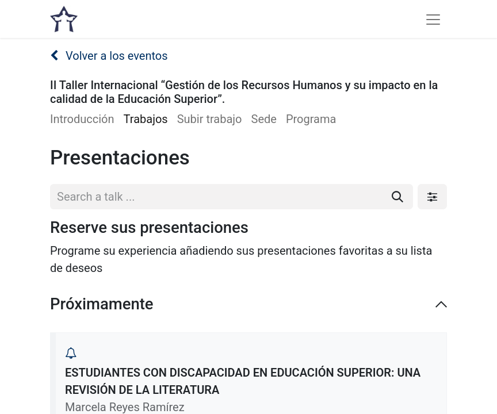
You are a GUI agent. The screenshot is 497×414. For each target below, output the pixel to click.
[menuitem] (87, 119)
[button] (71, 353)
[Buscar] (397, 196)
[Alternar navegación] (433, 19)
